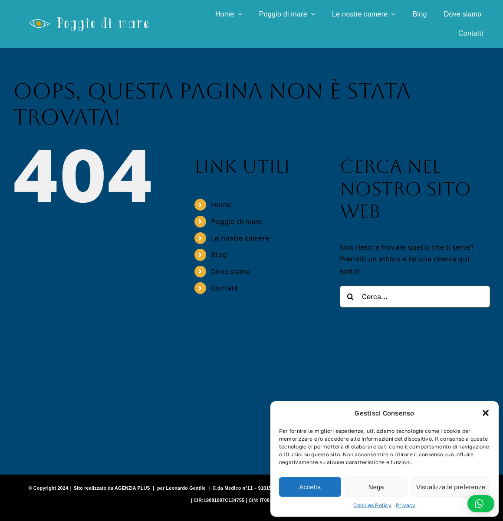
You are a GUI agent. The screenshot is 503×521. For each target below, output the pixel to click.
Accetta (310, 487)
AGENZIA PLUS (132, 488)
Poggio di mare (236, 221)
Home (221, 204)
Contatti (225, 288)
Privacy (406, 505)
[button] (485, 413)
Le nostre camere (240, 238)
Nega (376, 487)
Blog (219, 254)
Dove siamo (230, 271)
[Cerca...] (415, 296)
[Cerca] (351, 296)
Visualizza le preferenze (450, 487)
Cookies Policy (372, 505)
